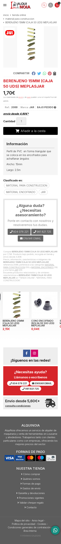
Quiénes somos (31, 478)
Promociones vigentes (31, 497)
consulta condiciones (18, 406)
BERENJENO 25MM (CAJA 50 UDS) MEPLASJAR (13, 323)
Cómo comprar (31, 474)
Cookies (41, 524)
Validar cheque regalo (32, 502)
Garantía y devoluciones (31, 493)
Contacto (32, 507)
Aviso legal (37, 520)
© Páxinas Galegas (30, 536)
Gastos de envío (31, 488)
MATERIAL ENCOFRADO (42, 267)
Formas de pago (31, 483)
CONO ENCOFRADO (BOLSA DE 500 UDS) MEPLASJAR (42, 323)
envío (21, 97)
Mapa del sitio (22, 520)
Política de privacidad (23, 524)
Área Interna (29, 530)
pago (29, 97)
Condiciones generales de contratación (29, 527)
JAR (16, 270)
